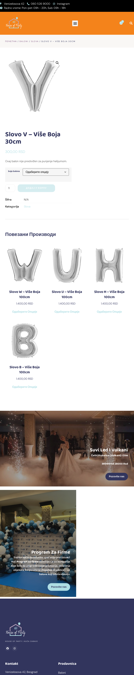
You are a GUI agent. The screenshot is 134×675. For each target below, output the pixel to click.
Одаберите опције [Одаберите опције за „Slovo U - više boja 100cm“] (67, 242)
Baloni (24, 41)
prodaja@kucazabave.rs (20, 623)
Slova (35, 41)
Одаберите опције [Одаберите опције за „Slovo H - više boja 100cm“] (109, 242)
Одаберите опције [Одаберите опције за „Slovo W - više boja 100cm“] (24, 242)
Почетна (11, 41)
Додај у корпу (101, 118)
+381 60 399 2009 (17, 627)
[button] (75, 23)
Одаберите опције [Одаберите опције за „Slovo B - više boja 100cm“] (24, 317)
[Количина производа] (76, 118)
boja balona (76, 102)
